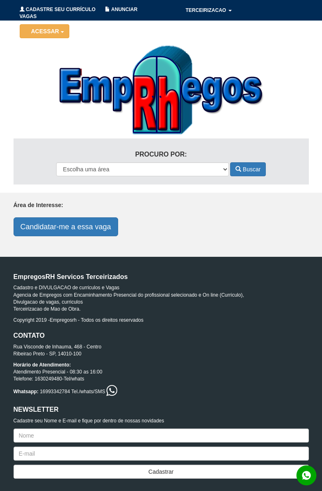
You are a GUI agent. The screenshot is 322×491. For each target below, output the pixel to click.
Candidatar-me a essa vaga (66, 227)
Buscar (247, 169)
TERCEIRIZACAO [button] (209, 10)
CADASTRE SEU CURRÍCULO (58, 9)
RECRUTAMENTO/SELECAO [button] (222, 51)
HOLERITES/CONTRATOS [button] (218, 31)
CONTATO (281, 51)
